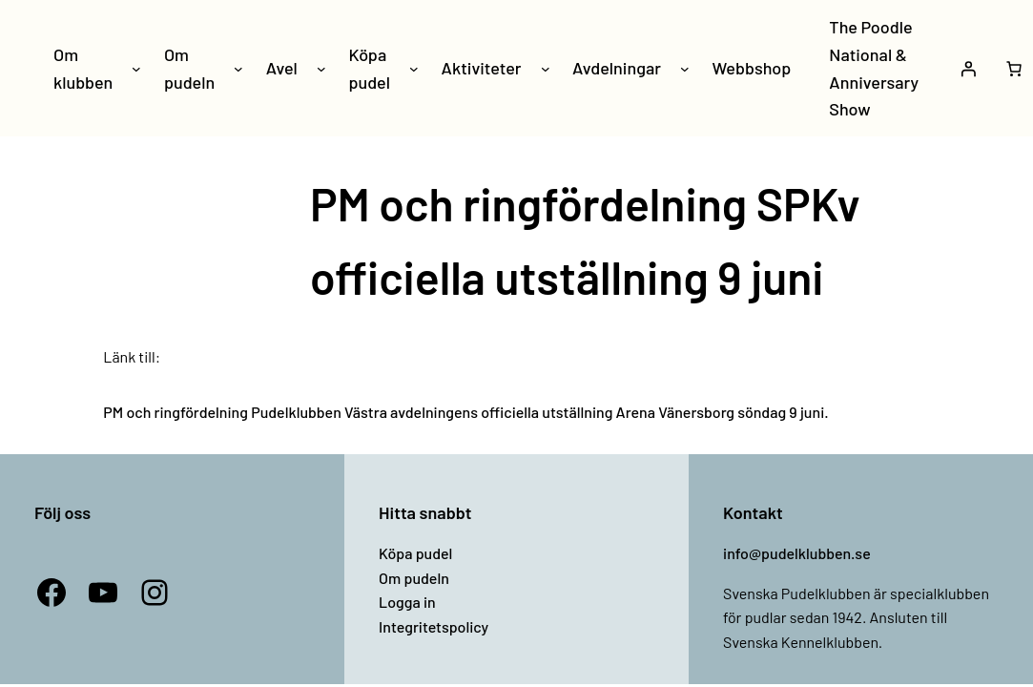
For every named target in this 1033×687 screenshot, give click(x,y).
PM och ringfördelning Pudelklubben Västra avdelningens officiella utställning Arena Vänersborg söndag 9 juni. (465, 412)
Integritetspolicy (433, 626)
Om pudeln (414, 578)
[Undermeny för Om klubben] (136, 68)
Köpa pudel (415, 553)
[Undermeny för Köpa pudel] (414, 68)
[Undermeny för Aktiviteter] (545, 68)
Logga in (407, 602)
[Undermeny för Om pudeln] (238, 68)
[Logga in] (968, 69)
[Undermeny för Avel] (321, 68)
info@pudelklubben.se (797, 553)
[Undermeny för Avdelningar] (685, 68)
